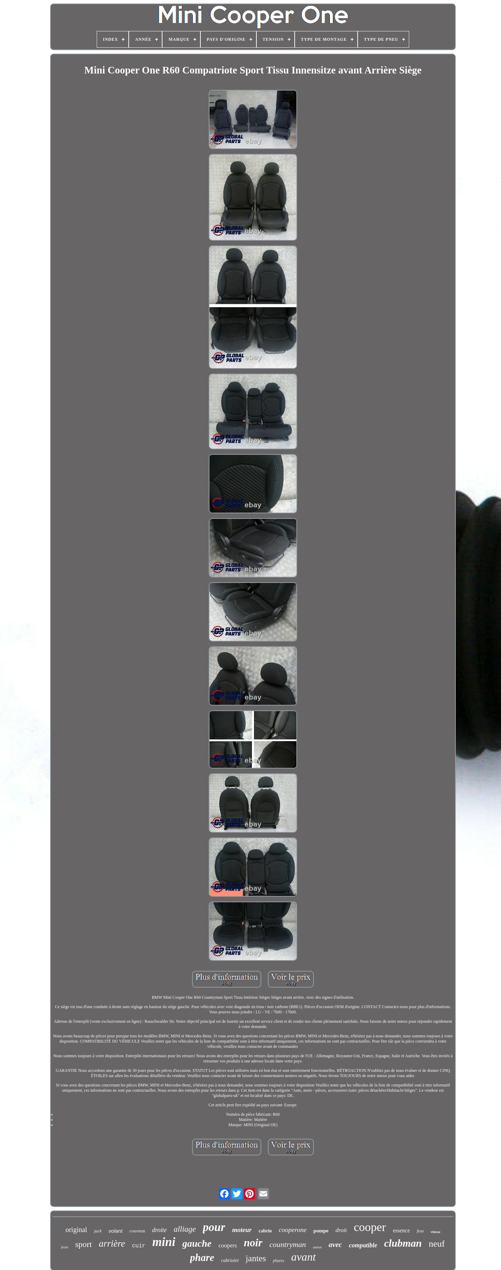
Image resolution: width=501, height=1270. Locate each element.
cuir (138, 1246)
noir (253, 1243)
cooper (370, 1227)
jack (98, 1230)
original (76, 1229)
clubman (403, 1243)
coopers (227, 1245)
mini (163, 1242)
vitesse (435, 1232)
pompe (320, 1230)
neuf (437, 1244)
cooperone (293, 1229)
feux (420, 1231)
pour (214, 1227)
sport (83, 1244)
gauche (197, 1243)
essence (401, 1230)
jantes (256, 1258)
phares (278, 1260)
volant (115, 1231)
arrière (112, 1243)
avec (335, 1244)
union (317, 1247)
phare (202, 1257)
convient (137, 1230)
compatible (363, 1245)
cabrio (265, 1230)
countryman (287, 1244)
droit (341, 1230)
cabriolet (230, 1260)
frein (64, 1247)
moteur (242, 1229)
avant (303, 1256)
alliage (185, 1229)
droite (159, 1229)
